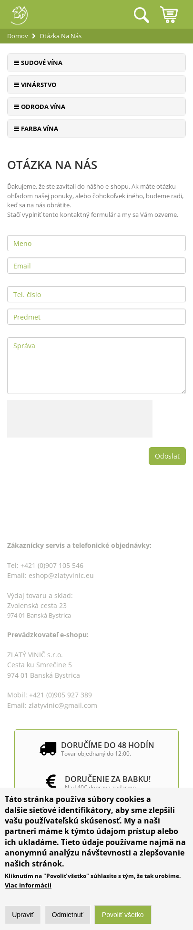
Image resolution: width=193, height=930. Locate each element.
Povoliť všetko (123, 915)
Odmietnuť (67, 915)
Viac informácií (28, 885)
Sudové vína (41, 62)
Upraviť (23, 915)
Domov (17, 36)
